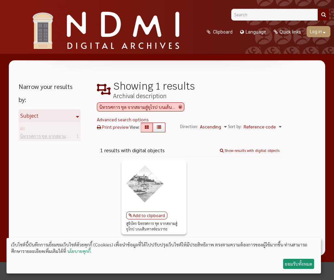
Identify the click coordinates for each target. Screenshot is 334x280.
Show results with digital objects (250, 150)
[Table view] (159, 127)
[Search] (277, 15)
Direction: (189, 126)
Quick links (290, 32)
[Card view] (147, 127)
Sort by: (235, 126)
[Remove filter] (180, 107)
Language (256, 32)
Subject (29, 115)
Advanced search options (123, 119)
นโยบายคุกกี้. (79, 251)
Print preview (113, 127)
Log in (316, 31)
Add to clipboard (149, 215)
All (22, 129)
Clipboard (222, 32)
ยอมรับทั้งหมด (298, 264)
